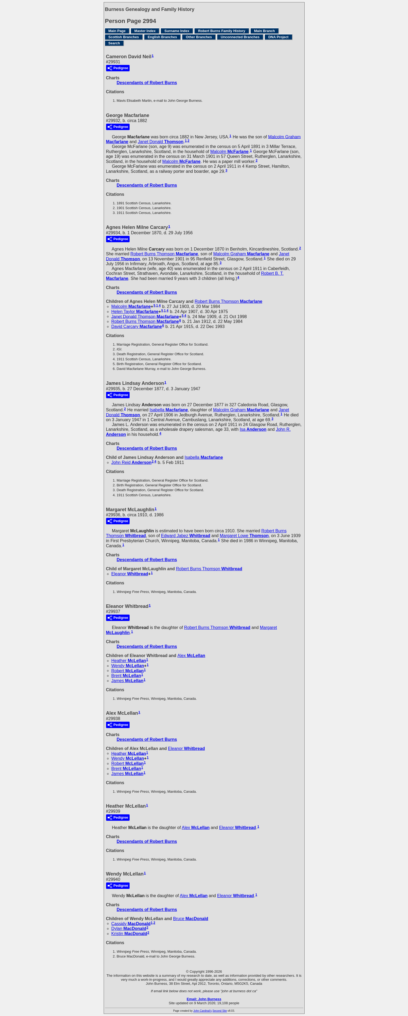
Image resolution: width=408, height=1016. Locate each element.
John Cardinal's (202, 1010)
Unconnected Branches (240, 37)
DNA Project (278, 37)
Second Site (219, 1010)
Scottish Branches (123, 37)
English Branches (162, 37)
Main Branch (264, 31)
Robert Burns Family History (221, 31)
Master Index (145, 31)
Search (114, 43)
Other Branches (199, 37)
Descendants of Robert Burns (147, 82)
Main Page (117, 31)
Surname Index (176, 31)
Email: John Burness (204, 999)
